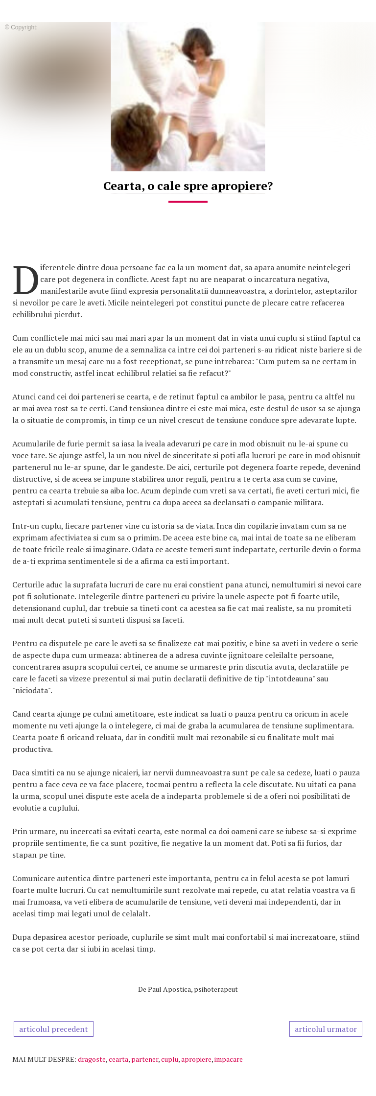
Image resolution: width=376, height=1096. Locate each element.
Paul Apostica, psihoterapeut (193, 989)
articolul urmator (326, 1029)
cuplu (169, 1059)
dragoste (92, 1059)
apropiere (196, 1059)
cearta (118, 1059)
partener (144, 1059)
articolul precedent (53, 1029)
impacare (228, 1059)
